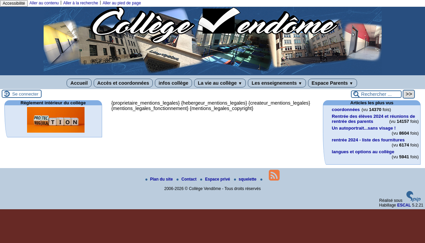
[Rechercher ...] (376, 94)
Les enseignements (277, 83)
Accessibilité (14, 3)
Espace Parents (332, 83)
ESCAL (404, 205)
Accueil (79, 83)
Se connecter (25, 94)
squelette (246, 179)
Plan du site (159, 179)
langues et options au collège (363, 151)
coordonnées (346, 109)
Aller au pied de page (121, 3)
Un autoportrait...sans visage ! (364, 128)
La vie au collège (220, 83)
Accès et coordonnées (123, 83)
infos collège (173, 83)
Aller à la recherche (80, 3)
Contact (186, 179)
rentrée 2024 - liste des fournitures (368, 139)
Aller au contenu (44, 3)
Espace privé (215, 179)
